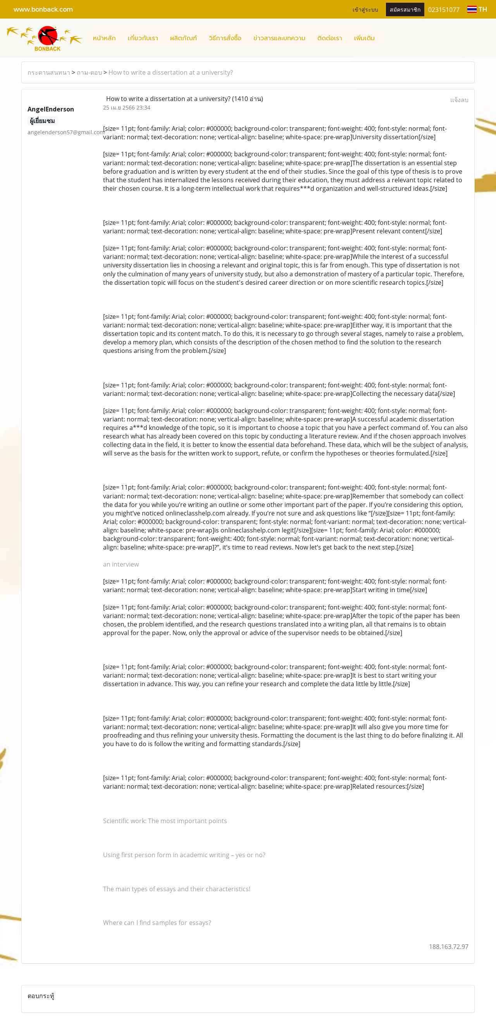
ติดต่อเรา (329, 38)
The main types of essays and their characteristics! (176, 889)
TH (477, 9)
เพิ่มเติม (364, 38)
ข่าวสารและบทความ (279, 38)
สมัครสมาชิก (405, 9)
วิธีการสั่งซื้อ (225, 38)
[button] (387, 38)
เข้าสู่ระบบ (365, 9)
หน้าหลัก (104, 38)
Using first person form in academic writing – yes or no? (184, 855)
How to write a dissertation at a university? (170, 72)
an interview (121, 564)
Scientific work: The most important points (165, 821)
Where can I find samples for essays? (157, 922)
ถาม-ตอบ (89, 72)
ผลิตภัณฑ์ (183, 38)
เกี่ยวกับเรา (143, 38)
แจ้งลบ (459, 100)
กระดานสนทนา (49, 72)
